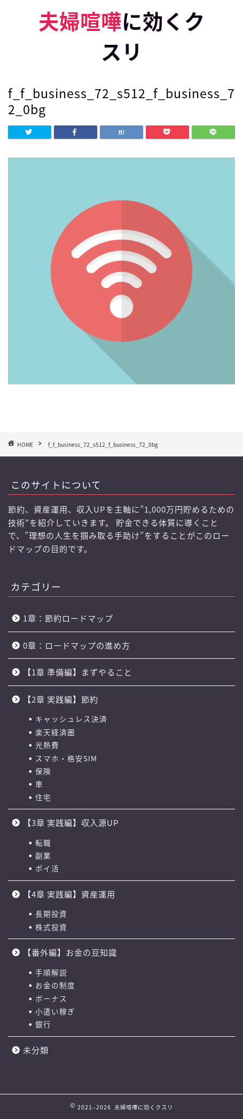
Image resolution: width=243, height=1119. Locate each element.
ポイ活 (47, 868)
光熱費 (47, 744)
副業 (43, 855)
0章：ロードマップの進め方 (76, 645)
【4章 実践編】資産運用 (69, 894)
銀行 (43, 1024)
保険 (43, 771)
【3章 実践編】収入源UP (71, 822)
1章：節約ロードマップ (72, 618)
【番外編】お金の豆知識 (70, 952)
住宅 (43, 797)
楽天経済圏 (55, 732)
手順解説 (51, 972)
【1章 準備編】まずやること (77, 672)
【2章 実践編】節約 (60, 699)
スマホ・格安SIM (66, 758)
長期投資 (51, 913)
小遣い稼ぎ (55, 1011)
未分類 (36, 1050)
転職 (43, 842)
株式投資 (51, 926)
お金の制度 (55, 985)
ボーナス (51, 998)
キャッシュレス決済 (71, 718)
